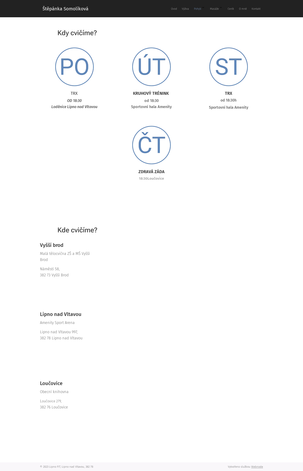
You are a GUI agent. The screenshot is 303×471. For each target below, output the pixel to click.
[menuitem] (208, 8)
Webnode (257, 466)
